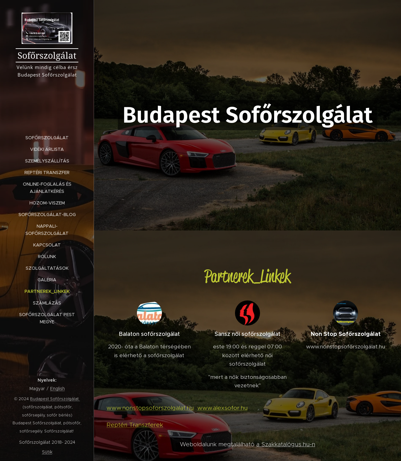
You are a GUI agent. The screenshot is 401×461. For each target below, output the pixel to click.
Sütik (47, 452)
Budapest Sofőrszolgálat (55, 398)
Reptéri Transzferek (135, 424)
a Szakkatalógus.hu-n (285, 444)
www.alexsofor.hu (222, 407)
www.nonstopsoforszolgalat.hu (150, 407)
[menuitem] (47, 137)
